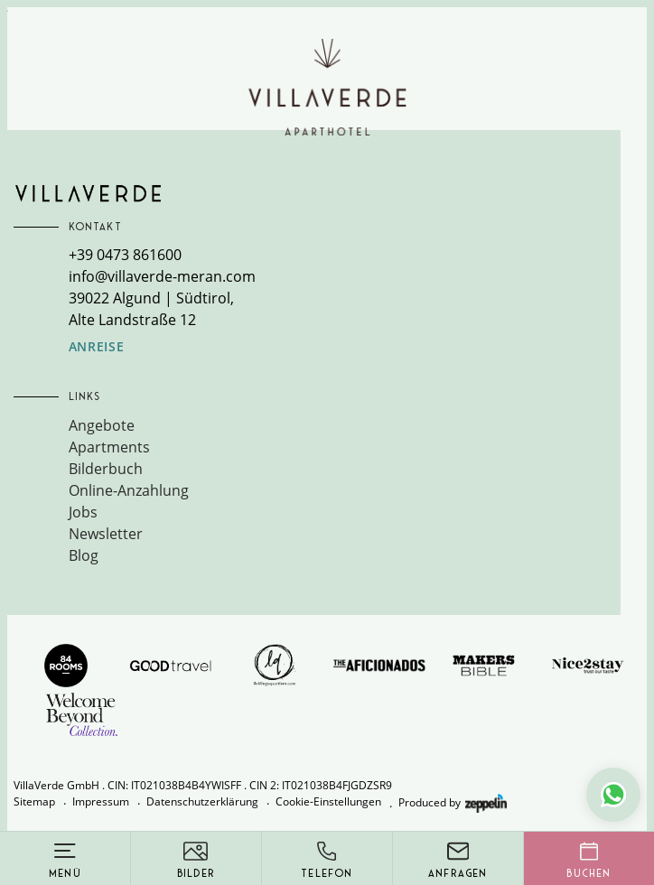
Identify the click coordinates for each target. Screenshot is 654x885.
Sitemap (34, 801)
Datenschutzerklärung (202, 801)
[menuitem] (345, 425)
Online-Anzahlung (129, 490)
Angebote (102, 425)
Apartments (109, 447)
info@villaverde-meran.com (162, 276)
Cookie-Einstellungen (328, 801)
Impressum (100, 801)
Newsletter (106, 534)
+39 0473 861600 (125, 255)
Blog (83, 555)
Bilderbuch (106, 469)
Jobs (83, 512)
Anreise (97, 346)
